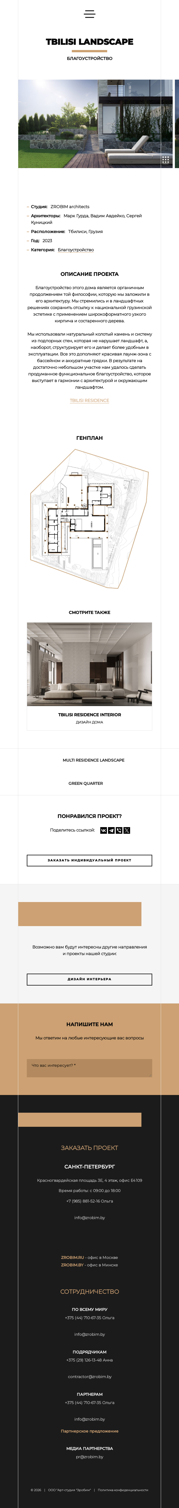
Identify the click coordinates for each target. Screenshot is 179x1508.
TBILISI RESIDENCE (89, 400)
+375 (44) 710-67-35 (83, 1318)
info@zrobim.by (89, 1218)
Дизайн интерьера (90, 979)
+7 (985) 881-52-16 (83, 1201)
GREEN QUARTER (86, 783)
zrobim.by (72, 1265)
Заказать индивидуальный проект (89, 860)
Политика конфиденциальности (123, 1490)
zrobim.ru (72, 1257)
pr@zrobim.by (89, 1457)
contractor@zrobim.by (89, 1376)
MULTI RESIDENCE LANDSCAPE (93, 760)
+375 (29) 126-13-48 (84, 1360)
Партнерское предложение (90, 1431)
